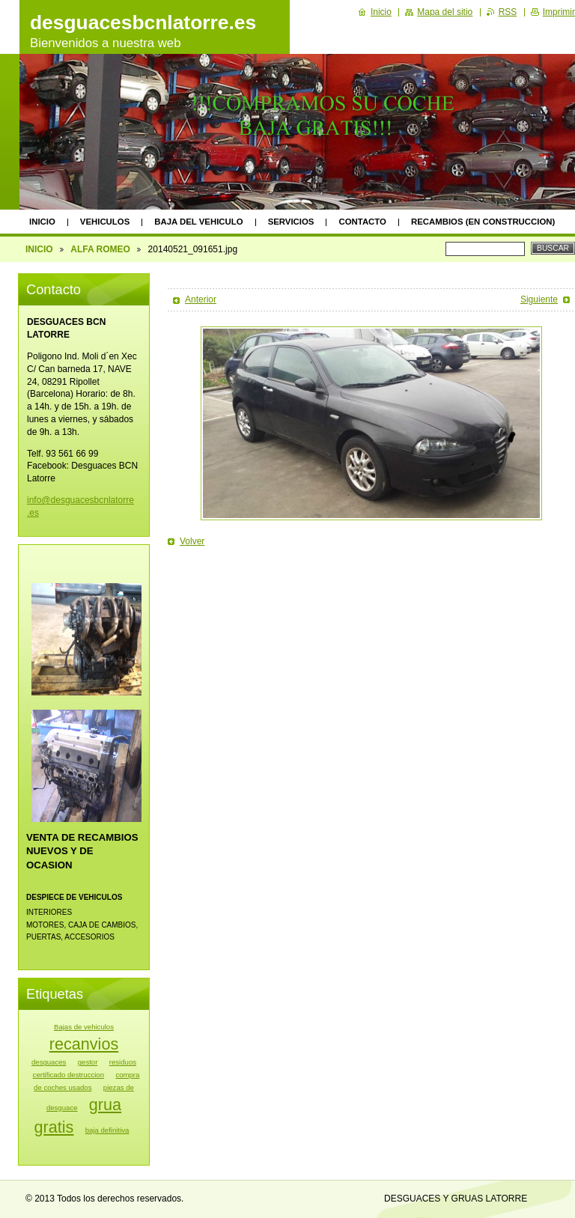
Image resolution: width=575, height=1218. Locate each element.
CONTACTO (362, 221)
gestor (88, 1062)
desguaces (48, 1062)
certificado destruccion (68, 1075)
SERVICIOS (291, 221)
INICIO (42, 221)
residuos (122, 1062)
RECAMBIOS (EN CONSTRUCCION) (483, 221)
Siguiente (539, 299)
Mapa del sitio (444, 12)
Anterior (200, 299)
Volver (192, 541)
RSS (508, 12)
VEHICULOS (105, 221)
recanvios (83, 1044)
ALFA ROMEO (100, 249)
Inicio (381, 12)
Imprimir (559, 12)
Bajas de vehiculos (84, 1027)
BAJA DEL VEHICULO (198, 221)
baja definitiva (107, 1130)
